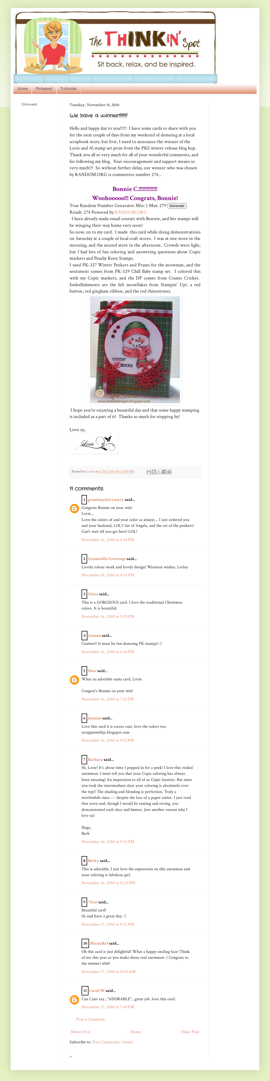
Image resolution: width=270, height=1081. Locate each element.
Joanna (94, 635)
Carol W (97, 991)
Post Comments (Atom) (112, 1042)
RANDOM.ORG (131, 212)
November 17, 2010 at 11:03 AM (109, 972)
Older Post (190, 1032)
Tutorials (68, 88)
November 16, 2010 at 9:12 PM (108, 740)
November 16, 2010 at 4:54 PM (108, 575)
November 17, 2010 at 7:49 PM (108, 1007)
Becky (93, 861)
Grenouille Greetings (107, 559)
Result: (76, 212)
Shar (92, 671)
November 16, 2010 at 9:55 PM (108, 842)
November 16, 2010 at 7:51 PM (108, 699)
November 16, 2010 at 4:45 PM (108, 540)
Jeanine (95, 718)
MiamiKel (99, 943)
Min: (140, 205)
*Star (93, 902)
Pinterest (44, 88)
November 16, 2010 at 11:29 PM (108, 883)
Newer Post (81, 1032)
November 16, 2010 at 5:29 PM (108, 616)
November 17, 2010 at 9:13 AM (108, 924)
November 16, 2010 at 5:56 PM (108, 652)
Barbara (95, 759)
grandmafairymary (106, 500)
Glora (93, 594)
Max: (153, 205)
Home (22, 88)
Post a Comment (90, 1019)
